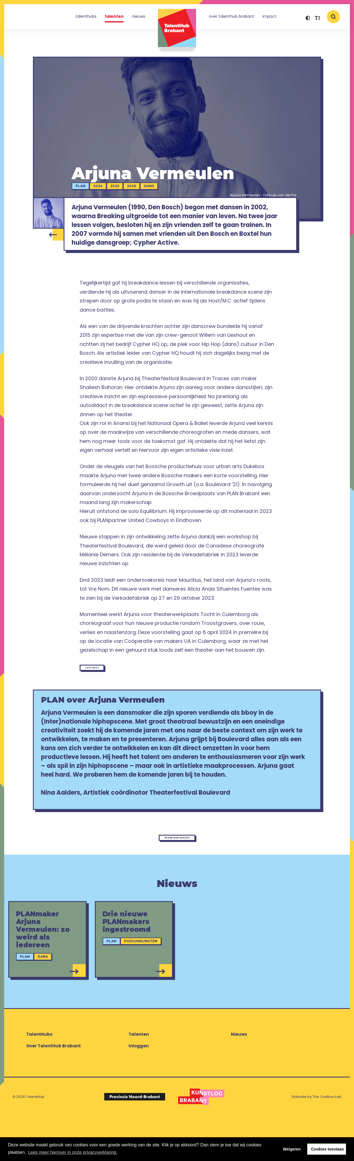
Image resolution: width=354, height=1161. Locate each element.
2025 (123, 189)
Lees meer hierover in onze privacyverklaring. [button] (72, 1152)
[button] (308, 19)
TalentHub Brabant (177, 30)
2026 (140, 189)
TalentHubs (86, 17)
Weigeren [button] (292, 1149)
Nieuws (138, 17)
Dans (158, 189)
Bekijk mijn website (177, 878)
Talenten (114, 17)
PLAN (89, 189)
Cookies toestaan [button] (327, 1149)
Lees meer (105, 682)
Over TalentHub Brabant (231, 17)
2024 (106, 189)
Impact (269, 17)
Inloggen (139, 1091)
